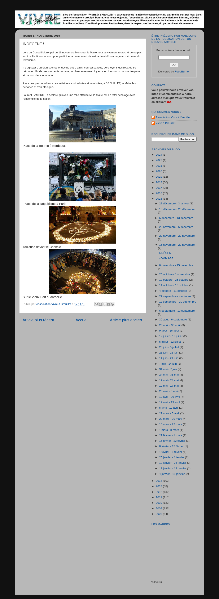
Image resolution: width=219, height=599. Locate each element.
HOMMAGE (165, 258)
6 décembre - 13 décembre (176, 217)
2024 (159, 154)
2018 (159, 182)
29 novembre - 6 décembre (176, 226)
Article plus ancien (126, 320)
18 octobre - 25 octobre (174, 279)
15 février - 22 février (172, 440)
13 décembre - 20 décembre (177, 209)
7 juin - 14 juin (168, 363)
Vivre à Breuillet (165, 123)
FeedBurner (182, 71)
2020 (159, 171)
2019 (159, 176)
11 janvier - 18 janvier (173, 468)
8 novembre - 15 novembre (176, 265)
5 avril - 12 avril (169, 407)
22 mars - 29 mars (171, 418)
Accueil (81, 320)
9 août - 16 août (169, 330)
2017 (159, 187)
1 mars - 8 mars (169, 429)
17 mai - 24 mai (169, 380)
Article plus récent (38, 320)
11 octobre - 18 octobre (174, 285)
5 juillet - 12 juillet (170, 341)
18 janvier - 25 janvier (173, 462)
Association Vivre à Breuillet (173, 117)
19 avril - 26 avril (170, 396)
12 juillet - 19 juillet (171, 336)
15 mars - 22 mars (171, 424)
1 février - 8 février (171, 451)
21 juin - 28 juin (169, 352)
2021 (159, 165)
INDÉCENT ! (166, 252)
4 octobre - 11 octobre (173, 290)
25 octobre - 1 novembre (175, 274)
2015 (159, 198)
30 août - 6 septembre (173, 319)
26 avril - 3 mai (169, 391)
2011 (159, 497)
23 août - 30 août (170, 325)
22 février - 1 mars (171, 435)
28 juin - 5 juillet (169, 347)
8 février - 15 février (172, 446)
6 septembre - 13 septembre (177, 310)
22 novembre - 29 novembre (177, 235)
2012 (159, 491)
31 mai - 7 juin (168, 369)
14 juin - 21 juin (169, 358)
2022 (159, 160)
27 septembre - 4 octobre (175, 296)
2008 (159, 513)
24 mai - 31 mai (169, 374)
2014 (159, 480)
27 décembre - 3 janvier (174, 203)
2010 (159, 502)
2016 (159, 193)
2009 (159, 508)
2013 (159, 486)
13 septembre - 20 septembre (177, 301)
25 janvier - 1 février (172, 457)
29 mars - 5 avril (169, 413)
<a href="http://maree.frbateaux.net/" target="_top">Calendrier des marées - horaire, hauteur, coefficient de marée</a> (175, 550)
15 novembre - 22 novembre (177, 244)
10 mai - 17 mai (169, 385)
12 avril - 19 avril (170, 402)
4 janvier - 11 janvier (172, 473)
